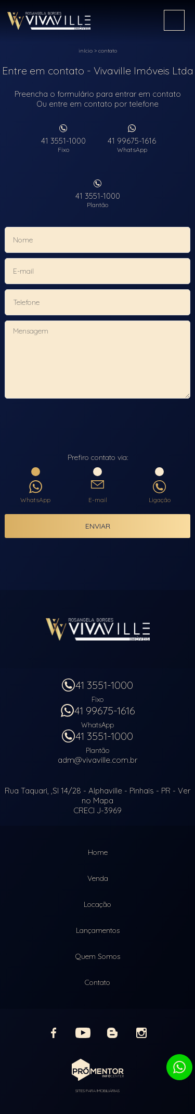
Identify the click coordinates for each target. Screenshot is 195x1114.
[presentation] (97, 426)
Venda (97, 878)
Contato (107, 50)
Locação (97, 904)
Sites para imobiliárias (97, 1090)
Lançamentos (98, 930)
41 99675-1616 (132, 144)
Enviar (97, 526)
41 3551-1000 (63, 144)
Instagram (141, 1032)
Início (86, 50)
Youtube (83, 1032)
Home (98, 852)
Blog (112, 1032)
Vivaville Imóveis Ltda (98, 629)
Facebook (54, 1032)
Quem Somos (97, 956)
